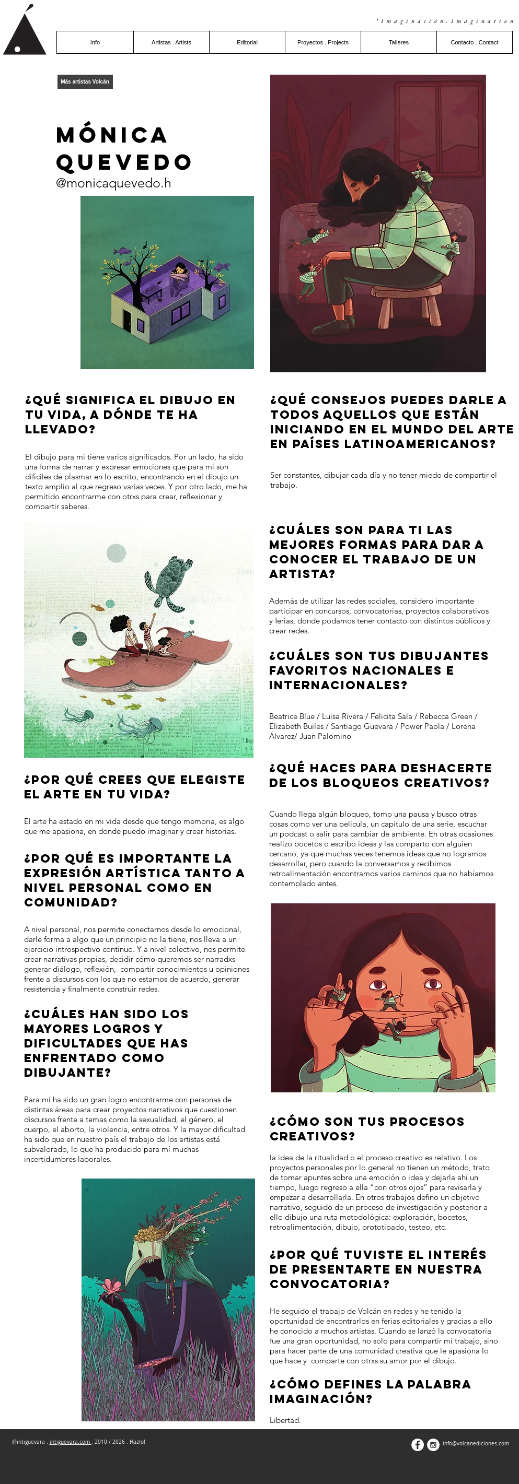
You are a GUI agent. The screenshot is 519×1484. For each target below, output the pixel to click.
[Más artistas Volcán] (85, 82)
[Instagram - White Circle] (433, 1445)
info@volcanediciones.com (476, 1443)
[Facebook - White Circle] (417, 1445)
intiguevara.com (70, 1442)
